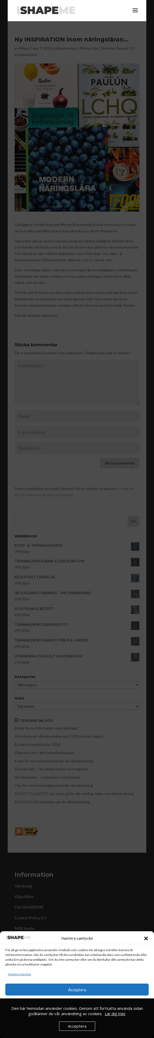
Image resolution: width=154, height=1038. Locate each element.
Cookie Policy (67, 1031)
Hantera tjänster (19, 974)
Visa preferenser (77, 1018)
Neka (77, 1004)
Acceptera (77, 989)
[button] (146, 938)
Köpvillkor (87, 1031)
